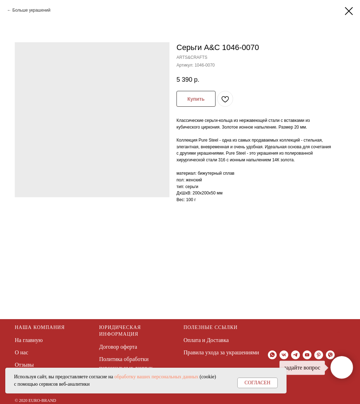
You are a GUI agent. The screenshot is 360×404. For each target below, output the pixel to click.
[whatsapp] (272, 354)
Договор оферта (118, 347)
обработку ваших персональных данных (156, 376)
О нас (21, 352)
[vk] (283, 354)
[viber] (330, 354)
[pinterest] (318, 354)
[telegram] (295, 354)
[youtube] (307, 354)
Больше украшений (31, 10)
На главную (29, 340)
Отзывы (24, 365)
